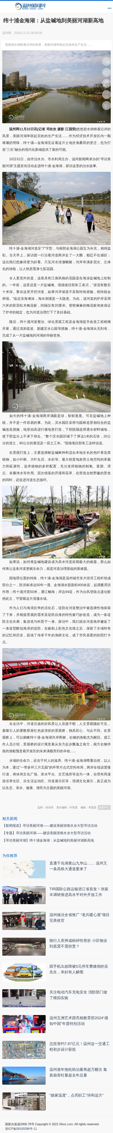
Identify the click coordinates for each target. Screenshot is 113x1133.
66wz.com (66, 1124)
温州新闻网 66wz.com (35, 797)
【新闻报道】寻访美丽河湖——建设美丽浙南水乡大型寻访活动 (49, 826)
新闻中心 (104, 807)
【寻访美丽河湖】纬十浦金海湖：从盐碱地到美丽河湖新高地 (48, 840)
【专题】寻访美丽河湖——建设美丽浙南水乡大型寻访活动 (46, 833)
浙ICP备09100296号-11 (21, 1128)
